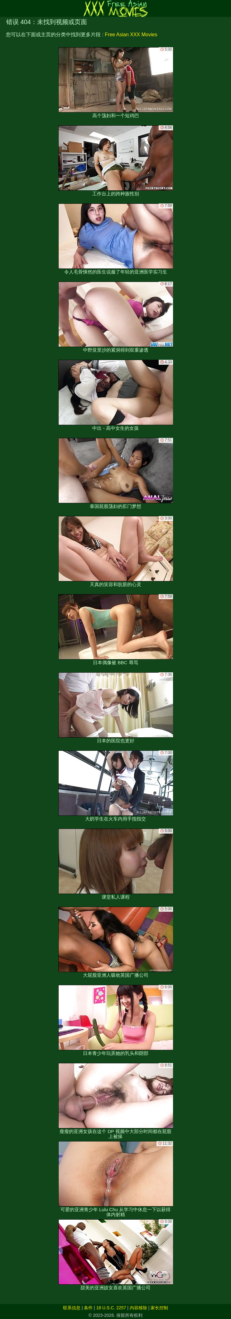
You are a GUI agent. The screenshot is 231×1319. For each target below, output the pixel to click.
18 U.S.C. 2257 (111, 1307)
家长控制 (159, 1307)
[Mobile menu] (6, 8)
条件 (88, 1307)
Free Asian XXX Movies (131, 34)
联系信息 (71, 1307)
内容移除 (138, 1307)
